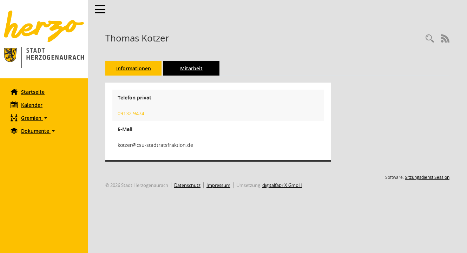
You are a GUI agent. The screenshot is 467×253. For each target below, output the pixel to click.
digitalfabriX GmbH (282, 185)
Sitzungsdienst (427, 177)
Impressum (218, 185)
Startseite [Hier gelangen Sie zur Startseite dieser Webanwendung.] (28, 91)
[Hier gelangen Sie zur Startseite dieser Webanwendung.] (44, 39)
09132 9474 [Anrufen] (131, 113)
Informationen (133, 68)
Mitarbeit (191, 68)
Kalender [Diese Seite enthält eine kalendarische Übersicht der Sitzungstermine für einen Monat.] (26, 104)
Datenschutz (187, 185)
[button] (44, 117)
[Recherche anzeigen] (430, 39)
